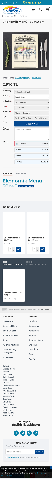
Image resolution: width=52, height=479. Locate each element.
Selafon (5, 96)
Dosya (5, 122)
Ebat (4, 106)
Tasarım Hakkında (6, 128)
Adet (4, 142)
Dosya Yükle (31, 124)
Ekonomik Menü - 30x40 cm (24, 183)
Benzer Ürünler (11, 207)
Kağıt (4, 117)
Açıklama (7, 173)
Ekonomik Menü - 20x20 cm (36, 239)
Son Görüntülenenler (12, 263)
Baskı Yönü (7, 101)
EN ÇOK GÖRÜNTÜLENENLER (36, 263)
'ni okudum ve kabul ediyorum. (23, 457)
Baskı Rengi (7, 91)
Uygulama (6, 111)
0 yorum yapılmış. (22, 78)
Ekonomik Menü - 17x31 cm (12, 239)
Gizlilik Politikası (39, 473)
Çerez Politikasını (7, 475)
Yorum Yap (36, 78)
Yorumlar (20, 173)
